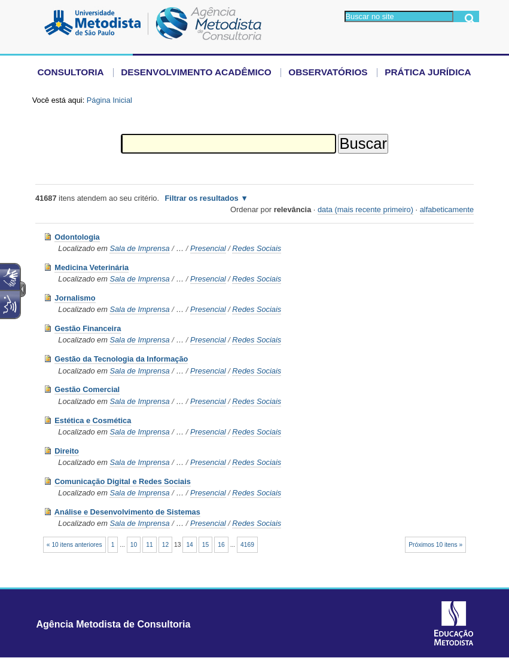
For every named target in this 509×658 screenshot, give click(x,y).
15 (205, 544)
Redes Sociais (256, 248)
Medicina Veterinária (91, 267)
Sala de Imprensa (139, 248)
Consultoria (71, 72)
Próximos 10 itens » (435, 544)
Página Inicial (109, 100)
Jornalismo (74, 297)
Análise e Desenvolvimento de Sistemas (127, 511)
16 (221, 544)
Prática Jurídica (428, 72)
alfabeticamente (447, 209)
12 (165, 544)
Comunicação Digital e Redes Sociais (122, 481)
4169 (247, 544)
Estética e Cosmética (92, 420)
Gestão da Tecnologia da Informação (121, 358)
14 (189, 544)
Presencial (208, 248)
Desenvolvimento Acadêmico (196, 72)
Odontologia (76, 236)
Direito (66, 450)
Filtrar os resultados (202, 198)
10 (133, 544)
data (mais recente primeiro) (365, 209)
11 (149, 544)
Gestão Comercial (87, 389)
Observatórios (327, 72)
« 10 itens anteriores (74, 544)
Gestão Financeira (87, 328)
